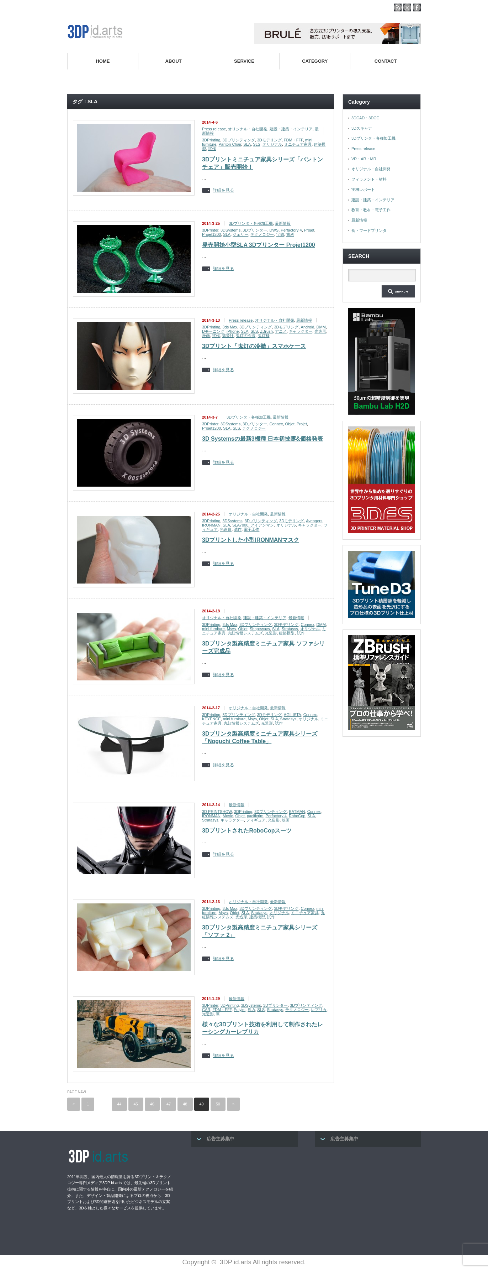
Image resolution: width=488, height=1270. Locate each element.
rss (398, 7)
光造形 (320, 331)
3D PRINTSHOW (217, 811)
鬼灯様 (264, 335)
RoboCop (297, 816)
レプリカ (319, 1009)
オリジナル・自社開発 (247, 129)
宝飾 (280, 234)
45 (136, 1104)
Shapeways (260, 629)
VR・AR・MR (363, 159)
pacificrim (255, 816)
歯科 (290, 234)
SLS (256, 144)
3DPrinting (211, 140)
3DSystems (230, 230)
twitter (407, 7)
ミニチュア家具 (298, 144)
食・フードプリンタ (369, 230)
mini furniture (213, 629)
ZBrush (266, 331)
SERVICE (244, 61)
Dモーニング (213, 331)
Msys (231, 629)
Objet (290, 424)
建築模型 (287, 633)
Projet (309, 230)
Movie (228, 816)
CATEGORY (315, 61)
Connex (276, 424)
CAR (206, 1009)
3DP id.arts (235, 1262)
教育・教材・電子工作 (371, 210)
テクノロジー (262, 234)
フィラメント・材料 (369, 179)
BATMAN (297, 811)
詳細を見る (223, 190)
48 (185, 1104)
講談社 (228, 335)
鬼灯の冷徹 (245, 335)
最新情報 (283, 223)
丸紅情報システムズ (245, 633)
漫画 (206, 335)
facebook (417, 7)
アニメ (281, 331)
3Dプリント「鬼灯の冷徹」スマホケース (254, 346)
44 (119, 1104)
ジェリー (240, 234)
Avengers (314, 521)
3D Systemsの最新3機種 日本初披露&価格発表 (262, 439)
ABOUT (173, 61)
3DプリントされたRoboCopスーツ (247, 831)
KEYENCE (211, 719)
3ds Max (229, 327)
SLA (247, 144)
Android (307, 327)
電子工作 (251, 529)
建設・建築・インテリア (291, 129)
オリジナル (272, 144)
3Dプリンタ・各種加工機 (251, 223)
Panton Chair (229, 144)
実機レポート (363, 189)
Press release (214, 129)
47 (168, 1104)
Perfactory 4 (291, 230)
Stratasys (290, 629)
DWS (274, 230)
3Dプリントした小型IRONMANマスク (250, 540)
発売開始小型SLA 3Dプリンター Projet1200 (258, 245)
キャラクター (300, 331)
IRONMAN (211, 525)
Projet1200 (211, 234)
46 (152, 1104)
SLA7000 (240, 525)
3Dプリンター (255, 230)
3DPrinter (210, 230)
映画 (286, 820)
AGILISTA (292, 714)
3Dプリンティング (238, 140)
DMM (321, 327)
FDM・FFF (293, 140)
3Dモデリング (269, 140)
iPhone (233, 331)
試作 (212, 148)
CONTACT (386, 61)
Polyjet (239, 1009)
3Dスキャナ (361, 128)
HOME (103, 61)
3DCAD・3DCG (365, 118)
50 (218, 1104)
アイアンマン (262, 525)
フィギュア (256, 820)
